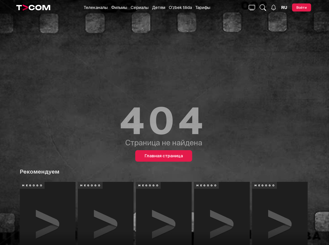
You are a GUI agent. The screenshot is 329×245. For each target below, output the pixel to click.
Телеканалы (96, 7)
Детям (158, 7)
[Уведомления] (273, 7)
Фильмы (119, 7)
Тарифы (202, 7)
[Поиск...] (252, 7)
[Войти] (301, 7)
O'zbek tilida (180, 7)
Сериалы (140, 7)
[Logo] (33, 7)
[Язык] (284, 7)
